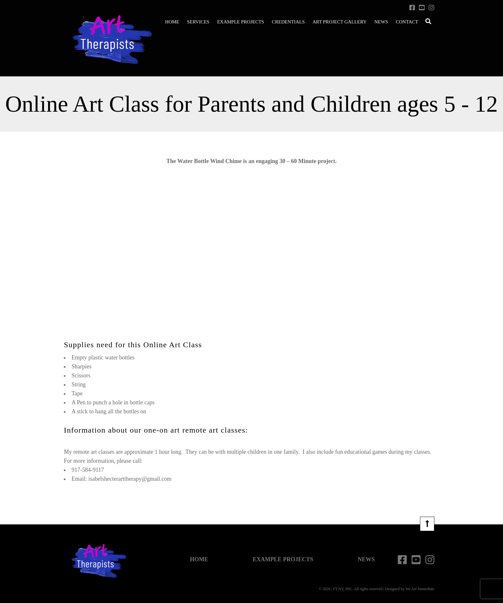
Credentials (288, 21)
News (381, 21)
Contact (407, 21)
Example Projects (240, 21)
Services (198, 21)
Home (172, 21)
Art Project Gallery (339, 21)
